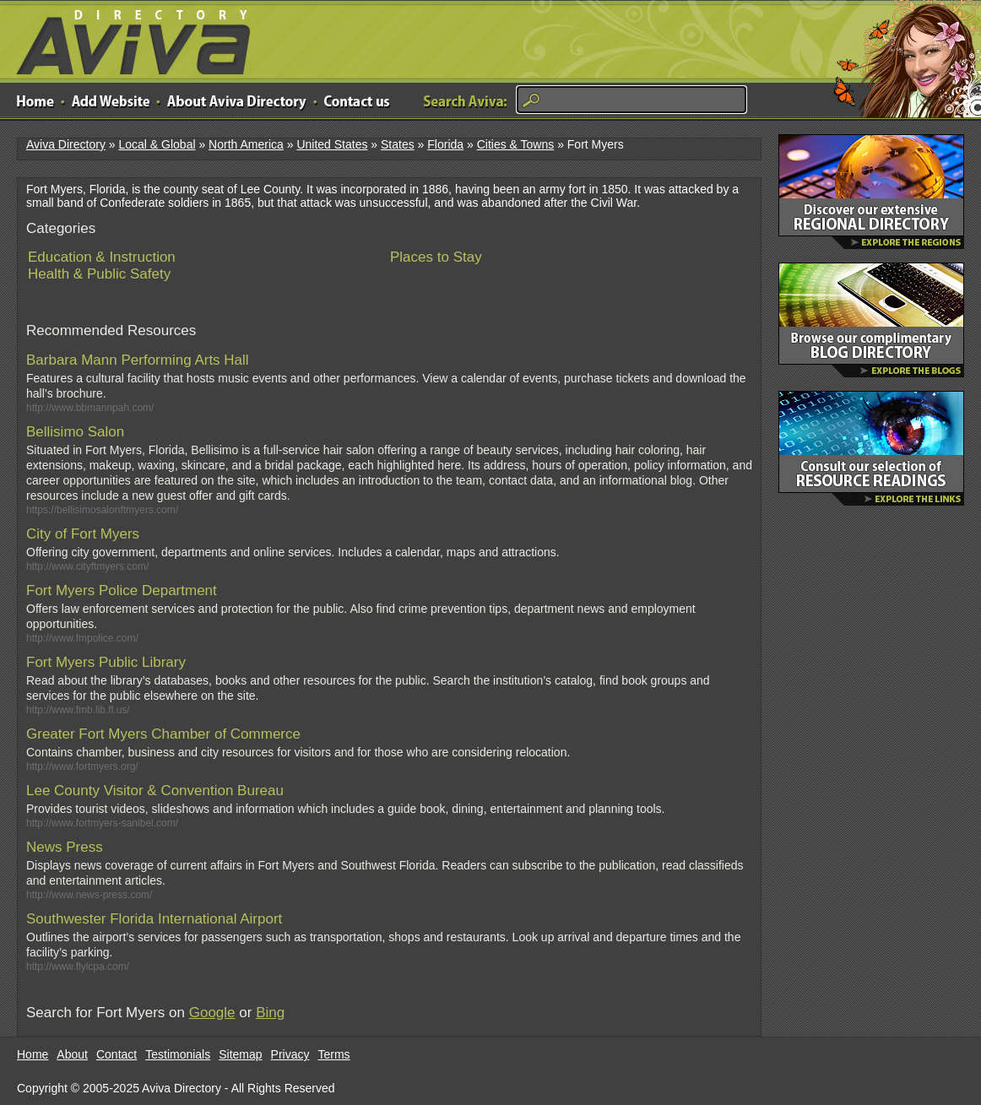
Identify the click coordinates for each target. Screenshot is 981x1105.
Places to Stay (436, 257)
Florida (445, 144)
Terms (334, 1054)
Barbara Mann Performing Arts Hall (137, 360)
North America (246, 144)
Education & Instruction (102, 257)
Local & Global (156, 144)
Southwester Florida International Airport (154, 919)
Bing (270, 1013)
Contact (116, 1054)
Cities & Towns (516, 144)
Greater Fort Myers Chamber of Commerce (163, 734)
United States (331, 144)
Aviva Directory (126, 38)
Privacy (290, 1054)
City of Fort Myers (82, 534)
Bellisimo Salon (75, 432)
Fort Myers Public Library (106, 662)
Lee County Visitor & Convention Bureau (155, 791)
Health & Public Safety (99, 274)
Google (212, 1013)
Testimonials (177, 1054)
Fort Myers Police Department (121, 590)
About (72, 1054)
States (398, 144)
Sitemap (240, 1054)
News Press (64, 847)
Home (32, 1054)
